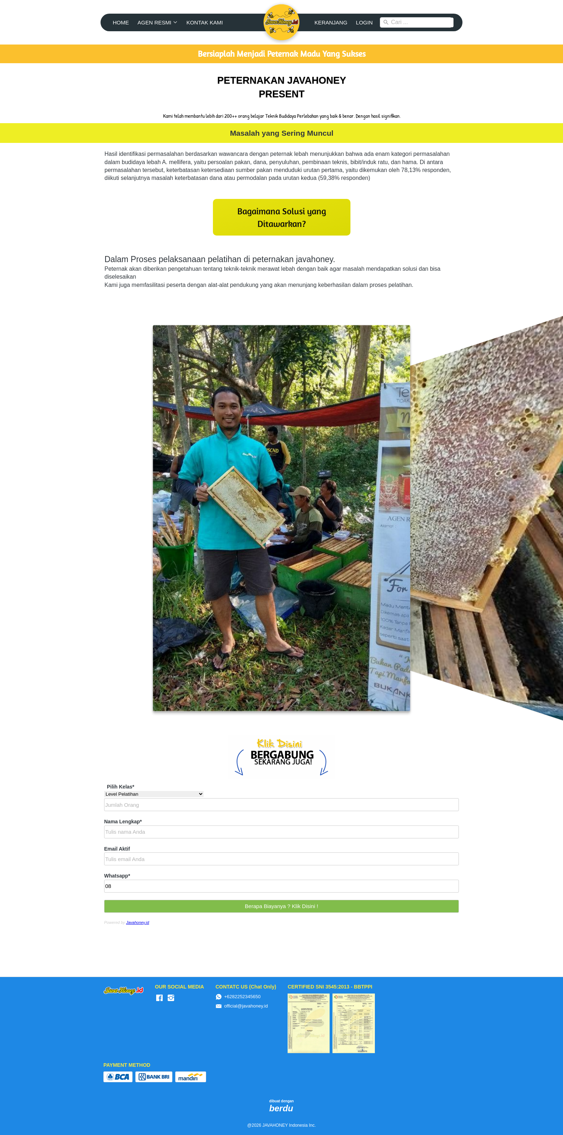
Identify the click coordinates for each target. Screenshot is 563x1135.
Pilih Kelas (120, 787)
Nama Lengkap (123, 821)
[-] (159, 998)
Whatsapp (117, 876)
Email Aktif (117, 849)
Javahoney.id (137, 922)
